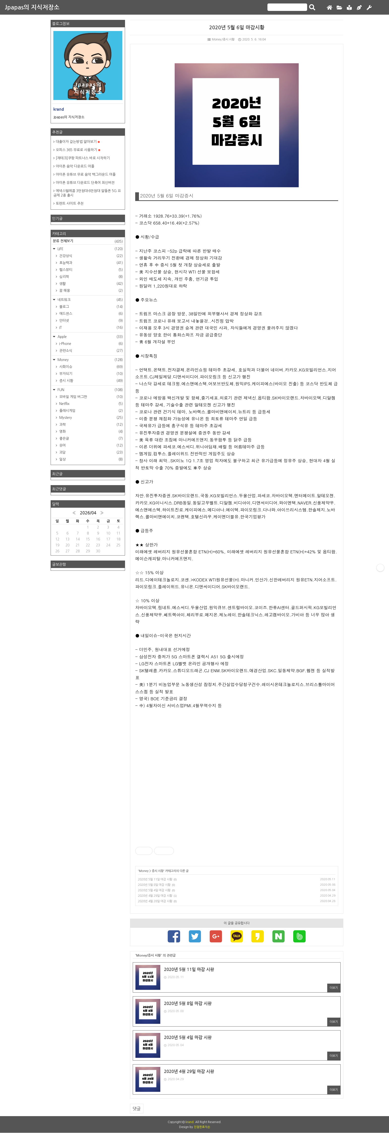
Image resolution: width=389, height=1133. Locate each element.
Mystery (90, 417)
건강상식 (90, 256)
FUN (90, 390)
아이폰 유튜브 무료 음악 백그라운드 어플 (86, 174)
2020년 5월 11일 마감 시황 (155, 879)
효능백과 (90, 263)
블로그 (90, 306)
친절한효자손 (202, 1127)
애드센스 (90, 313)
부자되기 (90, 373)
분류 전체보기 (88, 241)
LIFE (90, 249)
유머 (90, 445)
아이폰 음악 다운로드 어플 (75, 166)
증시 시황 (157, 870)
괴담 (90, 452)
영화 (90, 431)
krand (190, 1122)
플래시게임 (90, 410)
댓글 (137, 1109)
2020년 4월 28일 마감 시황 (155, 901)
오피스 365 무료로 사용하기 (78, 150)
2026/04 (88, 513)
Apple (90, 336)
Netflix (90, 403)
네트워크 (90, 300)
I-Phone (90, 343)
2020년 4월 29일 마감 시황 (155, 895)
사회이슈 (90, 367)
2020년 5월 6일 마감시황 (236, 27)
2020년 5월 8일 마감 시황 (154, 884)
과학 (90, 424)
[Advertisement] (236, 777)
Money (144, 870)
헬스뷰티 (90, 269)
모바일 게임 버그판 (90, 397)
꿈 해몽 (90, 290)
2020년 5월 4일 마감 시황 (154, 890)
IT (90, 327)
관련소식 (90, 350)
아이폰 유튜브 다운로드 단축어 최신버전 (85, 182)
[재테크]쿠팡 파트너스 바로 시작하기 (83, 158)
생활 (90, 283)
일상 (90, 459)
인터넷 (90, 320)
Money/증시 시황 (221, 39)
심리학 (90, 276)
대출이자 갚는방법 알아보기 (78, 141)
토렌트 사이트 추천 (70, 203)
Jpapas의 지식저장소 (32, 7)
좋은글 (90, 438)
